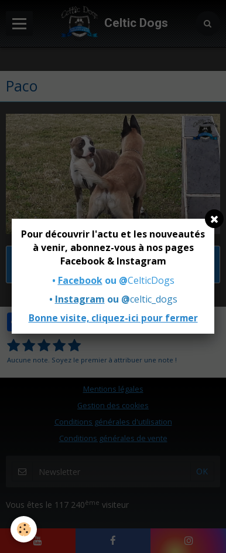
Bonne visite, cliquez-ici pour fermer (113, 318)
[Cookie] (24, 529)
